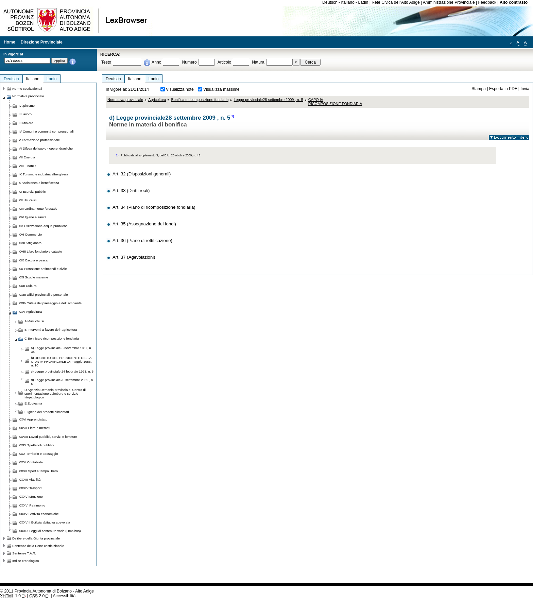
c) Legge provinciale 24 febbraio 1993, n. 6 (62, 371)
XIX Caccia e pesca (33, 260)
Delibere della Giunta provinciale (36, 538)
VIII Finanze (27, 166)
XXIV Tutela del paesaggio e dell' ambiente (50, 303)
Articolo (224, 62)
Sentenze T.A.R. (24, 553)
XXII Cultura (27, 286)
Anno (156, 62)
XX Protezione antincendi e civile (43, 269)
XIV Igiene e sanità (33, 217)
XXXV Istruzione (31, 496)
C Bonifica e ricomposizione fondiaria (51, 338)
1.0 (10, 596)
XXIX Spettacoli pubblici (36, 445)
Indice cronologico (25, 561)
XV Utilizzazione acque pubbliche (43, 226)
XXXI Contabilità (31, 462)
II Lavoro (25, 114)
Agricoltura (157, 100)
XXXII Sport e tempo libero (38, 471)
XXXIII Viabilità (29, 479)
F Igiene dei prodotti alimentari (46, 412)
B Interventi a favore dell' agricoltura (50, 329)
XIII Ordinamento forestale (38, 208)
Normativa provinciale (125, 100)
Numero (189, 62)
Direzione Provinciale (42, 42)
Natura (258, 62)
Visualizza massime (221, 89)
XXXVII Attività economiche (39, 514)
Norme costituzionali (27, 88)
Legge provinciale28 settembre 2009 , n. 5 (268, 100)
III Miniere (26, 123)
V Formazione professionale (39, 140)
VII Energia (27, 157)
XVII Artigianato (30, 243)
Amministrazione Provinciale (449, 2)
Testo (106, 62)
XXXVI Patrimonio (32, 505)
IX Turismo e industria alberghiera (43, 174)
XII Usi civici (27, 200)
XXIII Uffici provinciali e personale (43, 294)
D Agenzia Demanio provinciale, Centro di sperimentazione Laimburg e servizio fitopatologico (55, 393)
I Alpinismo (27, 105)
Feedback (487, 2)
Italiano (348, 2)
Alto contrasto (514, 2)
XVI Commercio (30, 234)
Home (9, 42)
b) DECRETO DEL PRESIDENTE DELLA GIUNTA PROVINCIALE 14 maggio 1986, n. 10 (61, 361)
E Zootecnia (33, 403)
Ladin (363, 2)
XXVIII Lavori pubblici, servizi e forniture (48, 437)
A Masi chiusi (34, 321)
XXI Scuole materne (33, 277)
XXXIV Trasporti (30, 488)
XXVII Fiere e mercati (34, 428)
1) (232, 116)
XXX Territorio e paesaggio (38, 454)
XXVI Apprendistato (33, 419)
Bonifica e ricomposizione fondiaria (199, 100)
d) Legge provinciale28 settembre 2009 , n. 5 (62, 381)
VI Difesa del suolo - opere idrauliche (46, 148)
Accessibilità (64, 596)
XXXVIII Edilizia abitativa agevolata (44, 522)
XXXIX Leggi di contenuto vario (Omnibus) (50, 531)
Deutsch (330, 2)
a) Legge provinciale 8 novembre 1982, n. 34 (61, 350)
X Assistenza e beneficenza (39, 183)
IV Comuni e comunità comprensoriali (46, 131)
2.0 (37, 596)
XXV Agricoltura (30, 311)
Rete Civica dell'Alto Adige (396, 2)
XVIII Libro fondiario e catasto (40, 251)
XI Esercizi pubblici (33, 191)
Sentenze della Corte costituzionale (38, 546)
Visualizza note (180, 89)
